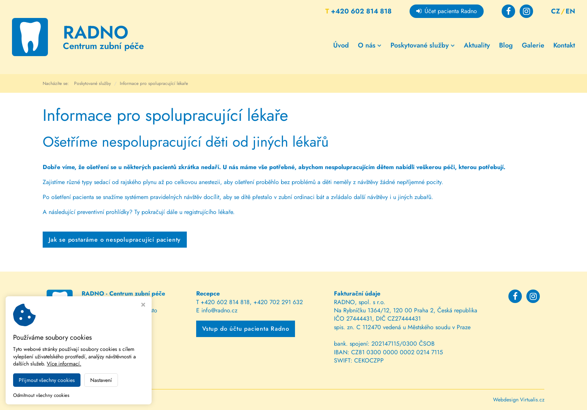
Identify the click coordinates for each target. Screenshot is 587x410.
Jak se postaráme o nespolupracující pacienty (115, 239)
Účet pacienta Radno (446, 11)
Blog (506, 45)
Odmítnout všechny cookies (41, 395)
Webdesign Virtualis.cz (518, 399)
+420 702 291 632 (278, 302)
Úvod (341, 45)
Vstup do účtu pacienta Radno (245, 328)
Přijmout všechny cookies (47, 380)
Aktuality (477, 45)
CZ (555, 11)
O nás (369, 45)
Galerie (533, 45)
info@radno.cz (219, 310)
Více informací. (64, 363)
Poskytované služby (422, 45)
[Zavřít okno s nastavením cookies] (143, 305)
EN (570, 11)
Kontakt (564, 45)
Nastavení (101, 380)
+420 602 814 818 (358, 11)
